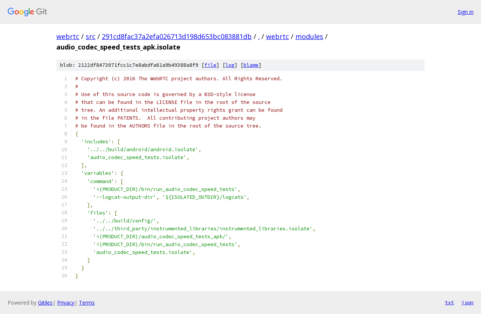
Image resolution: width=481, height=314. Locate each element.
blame (251, 65)
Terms (87, 302)
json (467, 302)
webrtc (67, 36)
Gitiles (45, 302)
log (229, 65)
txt (449, 302)
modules (309, 36)
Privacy (65, 302)
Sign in (465, 11)
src (90, 36)
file (210, 65)
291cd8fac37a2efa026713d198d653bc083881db (177, 36)
